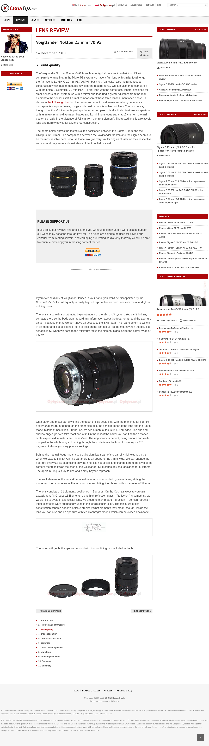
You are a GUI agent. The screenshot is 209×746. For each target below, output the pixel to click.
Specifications (188, 320)
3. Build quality (45, 629)
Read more (7, 65)
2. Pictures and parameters (51, 625)
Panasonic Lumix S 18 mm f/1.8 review (178, 95)
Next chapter (142, 611)
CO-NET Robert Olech (114, 698)
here (27, 730)
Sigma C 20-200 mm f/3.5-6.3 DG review (178, 84)
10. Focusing (44, 661)
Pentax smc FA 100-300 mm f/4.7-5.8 (176, 370)
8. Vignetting (44, 652)
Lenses (35, 20)
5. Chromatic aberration (50, 638)
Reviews (20, 20)
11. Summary (44, 666)
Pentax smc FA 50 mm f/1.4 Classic (176, 328)
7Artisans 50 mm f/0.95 (170, 381)
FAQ (79, 20)
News (7, 20)
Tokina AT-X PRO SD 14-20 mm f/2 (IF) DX (179, 349)
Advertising (136, 5)
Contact (150, 5)
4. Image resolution (47, 634)
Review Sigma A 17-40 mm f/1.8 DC (176, 253)
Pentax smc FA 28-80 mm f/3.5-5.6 (175, 392)
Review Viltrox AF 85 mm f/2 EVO (175, 228)
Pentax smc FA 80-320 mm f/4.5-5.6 (178, 309)
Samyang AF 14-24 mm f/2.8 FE (174, 339)
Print (144, 52)
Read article (163, 155)
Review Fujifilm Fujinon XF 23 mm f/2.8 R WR (181, 248)
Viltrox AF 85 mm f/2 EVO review (175, 90)
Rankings (66, 20)
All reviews (200, 30)
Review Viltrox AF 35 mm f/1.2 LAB (176, 223)
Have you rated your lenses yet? (12, 58)
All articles (200, 114)
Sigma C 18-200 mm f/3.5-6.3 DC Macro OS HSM (182, 360)
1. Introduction (45, 620)
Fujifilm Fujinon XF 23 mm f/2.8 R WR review (180, 100)
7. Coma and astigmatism (50, 647)
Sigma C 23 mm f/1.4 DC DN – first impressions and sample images (177, 149)
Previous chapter (49, 611)
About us (122, 5)
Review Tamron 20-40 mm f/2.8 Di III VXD (179, 267)
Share (144, 55)
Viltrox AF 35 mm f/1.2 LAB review (177, 62)
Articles (50, 20)
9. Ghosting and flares (49, 657)
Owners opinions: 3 (167, 320)
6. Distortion (44, 643)
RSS (159, 5)
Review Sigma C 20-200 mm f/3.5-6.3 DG (178, 242)
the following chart (59, 102)
